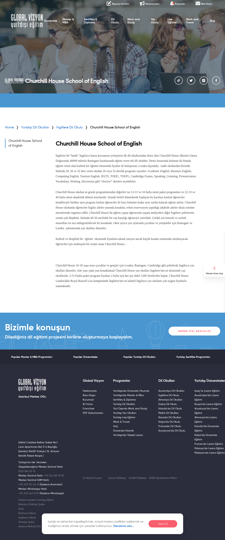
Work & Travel (121, 421)
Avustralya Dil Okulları (171, 390)
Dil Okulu (115, 21)
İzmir (21, 508)
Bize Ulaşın (89, 395)
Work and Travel (192, 21)
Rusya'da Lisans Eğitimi (208, 404)
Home (9, 127)
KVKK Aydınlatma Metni (163, 478)
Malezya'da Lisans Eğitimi (209, 452)
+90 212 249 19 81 (54, 475)
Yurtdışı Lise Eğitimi (124, 417)
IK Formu (88, 404)
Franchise (88, 408)
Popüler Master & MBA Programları (31, 357)
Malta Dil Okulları (168, 413)
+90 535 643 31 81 (28, 493)
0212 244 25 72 (26, 471)
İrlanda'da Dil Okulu (170, 408)
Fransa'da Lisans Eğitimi (208, 443)
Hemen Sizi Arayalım (194, 331)
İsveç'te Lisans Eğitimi (207, 390)
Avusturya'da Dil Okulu (171, 430)
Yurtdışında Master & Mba (128, 395)
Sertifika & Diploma (90, 21)
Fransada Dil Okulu (169, 426)
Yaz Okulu (155, 21)
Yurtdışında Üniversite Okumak (131, 390)
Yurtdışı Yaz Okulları (124, 413)
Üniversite (50, 21)
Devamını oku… (123, 526)
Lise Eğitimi (172, 21)
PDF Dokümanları (93, 413)
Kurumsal (88, 399)
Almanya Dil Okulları (170, 399)
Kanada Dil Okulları (169, 417)
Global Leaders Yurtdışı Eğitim (36, 499)
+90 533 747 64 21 (28, 484)
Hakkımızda (90, 390)
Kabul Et (163, 523)
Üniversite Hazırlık (123, 430)
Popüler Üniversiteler (85, 357)
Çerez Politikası (117, 478)
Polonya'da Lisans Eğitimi (209, 448)
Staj (212, 21)
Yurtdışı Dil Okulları (35, 127)
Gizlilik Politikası (137, 478)
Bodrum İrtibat (27, 513)
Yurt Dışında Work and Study (130, 408)
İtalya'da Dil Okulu (169, 421)
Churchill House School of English (25, 143)
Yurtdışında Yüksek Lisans (128, 435)
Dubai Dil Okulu (167, 404)
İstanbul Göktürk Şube (31, 504)
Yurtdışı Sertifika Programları (193, 357)
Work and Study (133, 21)
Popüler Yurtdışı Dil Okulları (139, 357)
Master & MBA (68, 21)
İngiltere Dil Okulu (168, 395)
